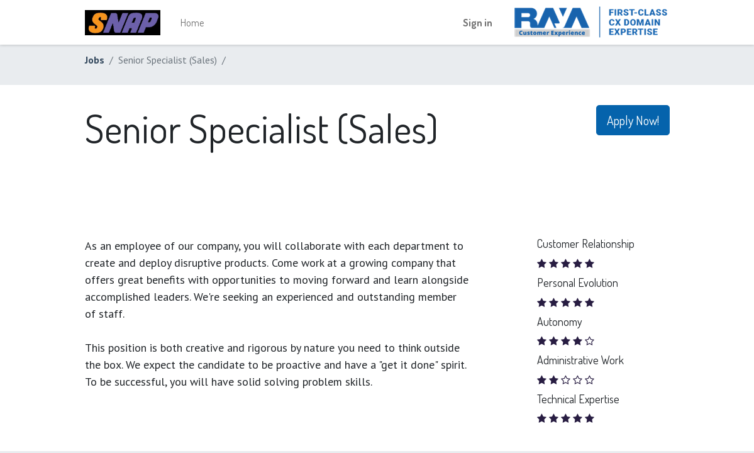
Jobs (94, 59)
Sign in (477, 22)
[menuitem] (192, 22)
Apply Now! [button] (633, 120)
